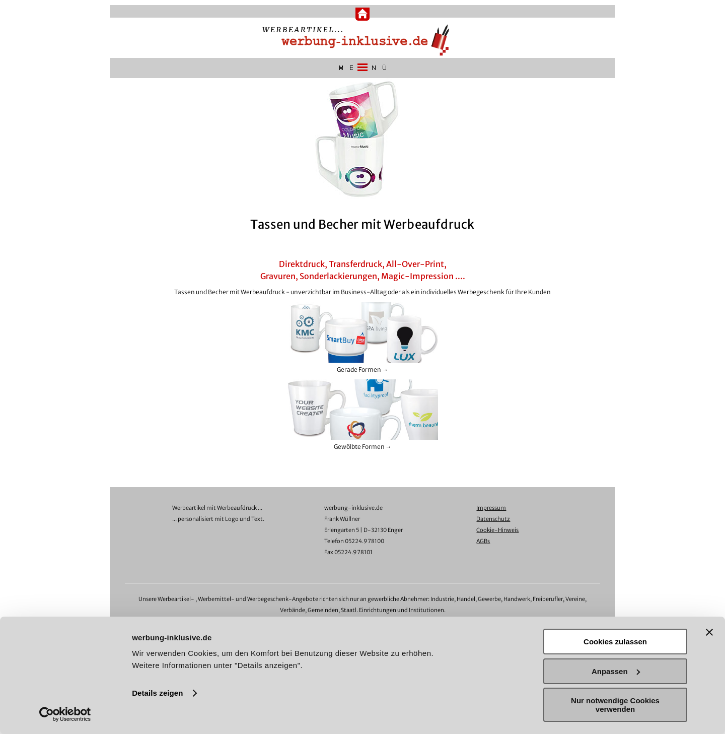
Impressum (491, 507)
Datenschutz (493, 518)
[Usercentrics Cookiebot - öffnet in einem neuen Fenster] (65, 714)
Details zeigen (157, 693)
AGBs (483, 541)
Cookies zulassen (615, 641)
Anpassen (616, 671)
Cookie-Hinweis (497, 529)
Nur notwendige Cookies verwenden (615, 704)
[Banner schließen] (709, 632)
